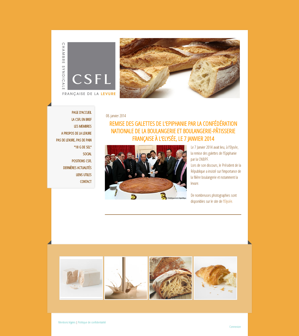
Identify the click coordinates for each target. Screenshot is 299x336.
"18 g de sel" (82, 147)
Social (87, 153)
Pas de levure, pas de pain (73, 140)
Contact (85, 181)
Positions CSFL (81, 160)
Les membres (82, 126)
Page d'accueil (81, 112)
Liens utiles (83, 174)
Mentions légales (66, 322)
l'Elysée (227, 201)
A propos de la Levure (76, 133)
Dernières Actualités (77, 167)
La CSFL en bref (81, 119)
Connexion (235, 327)
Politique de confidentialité (92, 322)
